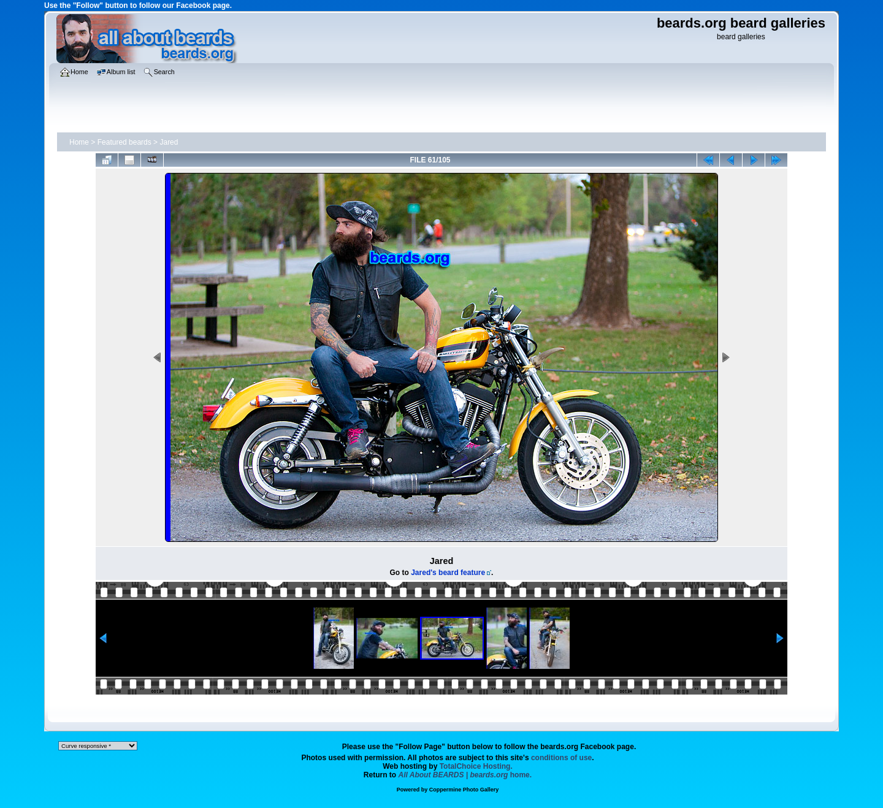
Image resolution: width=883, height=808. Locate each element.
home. (465, 775)
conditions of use (561, 757)
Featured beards (124, 142)
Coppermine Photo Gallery (464, 790)
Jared (168, 142)
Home (79, 142)
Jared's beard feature (448, 572)
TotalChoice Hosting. (476, 766)
